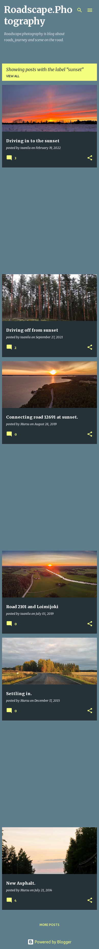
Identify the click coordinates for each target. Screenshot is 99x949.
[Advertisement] (49, 221)
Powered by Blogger (49, 942)
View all (12, 76)
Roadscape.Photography (38, 15)
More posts (49, 924)
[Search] (80, 10)
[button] (90, 158)
